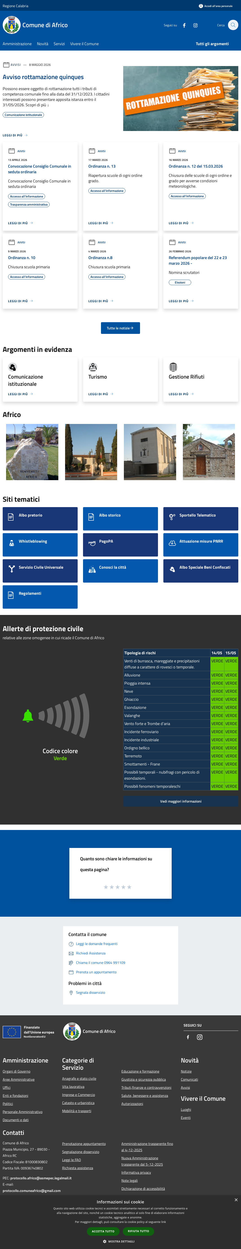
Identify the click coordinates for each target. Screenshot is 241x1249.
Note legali (129, 1180)
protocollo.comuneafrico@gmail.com (32, 1190)
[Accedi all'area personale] (215, 6)
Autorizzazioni (132, 1103)
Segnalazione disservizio (80, 1151)
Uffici (7, 1087)
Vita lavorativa (73, 1086)
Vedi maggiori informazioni (181, 801)
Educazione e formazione (140, 1071)
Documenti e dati (16, 1120)
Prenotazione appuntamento (84, 1143)
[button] (120, 1241)
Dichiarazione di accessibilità (143, 1188)
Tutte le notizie (120, 328)
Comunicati (189, 1079)
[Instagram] (192, 25)
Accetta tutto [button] (103, 1231)
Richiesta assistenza (77, 1168)
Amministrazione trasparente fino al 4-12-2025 (147, 1147)
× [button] (236, 1200)
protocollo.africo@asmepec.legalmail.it (41, 1178)
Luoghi (186, 1109)
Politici (8, 1103)
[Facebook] (181, 25)
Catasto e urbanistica (78, 1102)
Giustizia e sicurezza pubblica (143, 1079)
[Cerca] (233, 25)
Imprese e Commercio (78, 1094)
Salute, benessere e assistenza (144, 1095)
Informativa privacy (136, 1172)
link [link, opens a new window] (163, 1222)
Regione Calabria (15, 6)
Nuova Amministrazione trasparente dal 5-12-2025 (142, 1161)
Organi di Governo (16, 1071)
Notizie (186, 1071)
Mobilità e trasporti (76, 1111)
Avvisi (16, 64)
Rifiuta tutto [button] (138, 1231)
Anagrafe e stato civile (79, 1078)
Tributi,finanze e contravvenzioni (146, 1087)
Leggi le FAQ (71, 1159)
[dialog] (120, 1222)
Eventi (186, 1117)
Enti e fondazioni (15, 1095)
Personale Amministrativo (22, 1111)
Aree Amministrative (19, 1079)
